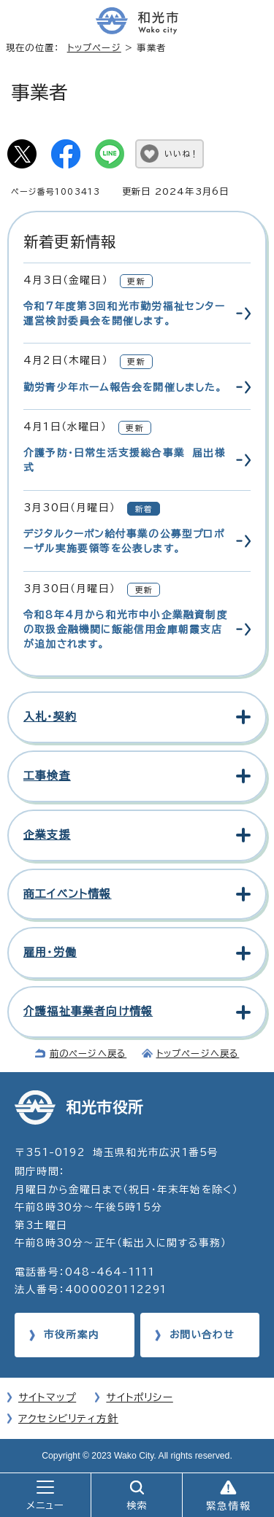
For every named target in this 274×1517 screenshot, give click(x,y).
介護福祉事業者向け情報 (88, 1011)
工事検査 (47, 775)
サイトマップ (47, 1397)
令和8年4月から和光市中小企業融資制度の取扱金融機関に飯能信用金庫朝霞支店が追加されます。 (125, 630)
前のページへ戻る (88, 1053)
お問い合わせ (202, 1335)
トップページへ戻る (198, 1053)
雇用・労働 (50, 952)
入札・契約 (50, 716)
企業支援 (47, 834)
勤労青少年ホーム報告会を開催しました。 (122, 387)
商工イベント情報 (67, 893)
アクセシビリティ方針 (68, 1418)
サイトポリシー (139, 1397)
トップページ (94, 47)
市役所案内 (71, 1335)
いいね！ (181, 154)
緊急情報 (228, 1506)
